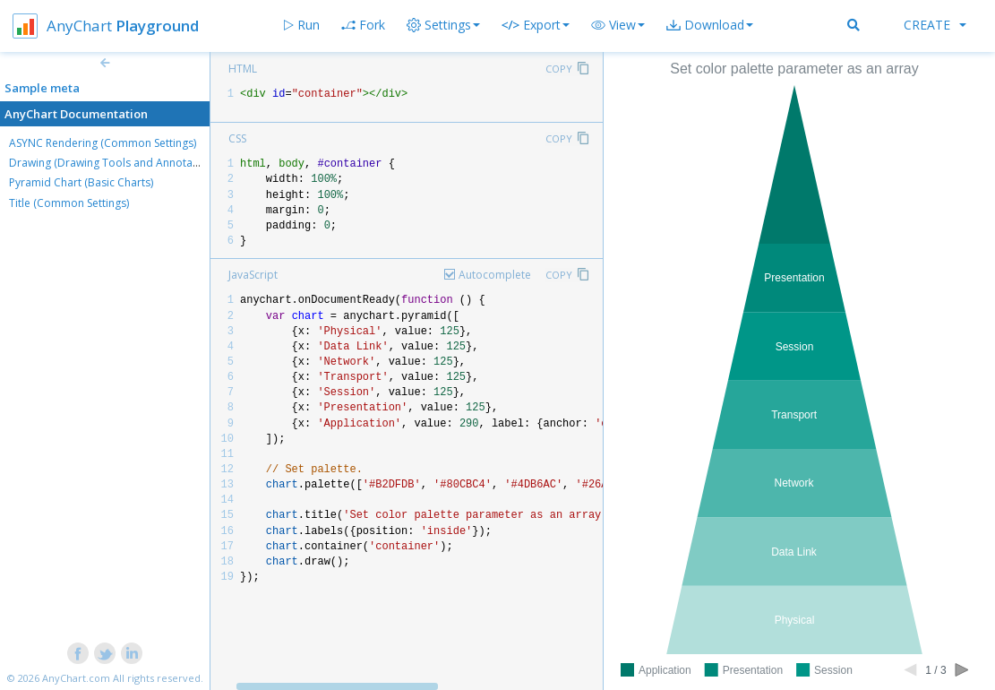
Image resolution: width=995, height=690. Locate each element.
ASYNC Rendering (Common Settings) (102, 143)
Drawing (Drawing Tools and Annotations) (114, 162)
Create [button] (935, 24)
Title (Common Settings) (69, 203)
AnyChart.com (76, 678)
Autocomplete (495, 274)
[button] (618, 25)
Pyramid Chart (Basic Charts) (81, 182)
